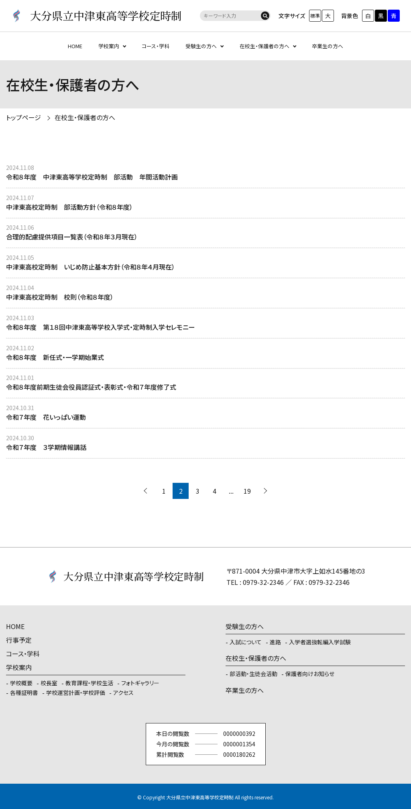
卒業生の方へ (327, 46)
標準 (315, 15)
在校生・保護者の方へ (264, 46)
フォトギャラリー (140, 683)
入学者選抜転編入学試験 (320, 642)
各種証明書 (24, 692)
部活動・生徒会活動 (253, 674)
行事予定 (19, 640)
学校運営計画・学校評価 (75, 692)
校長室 (49, 683)
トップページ (23, 117)
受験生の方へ (201, 46)
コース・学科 (155, 46)
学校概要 (21, 683)
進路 (275, 642)
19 (247, 491)
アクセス (123, 692)
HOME (75, 46)
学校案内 (108, 46)
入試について (246, 642)
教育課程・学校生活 (89, 683)
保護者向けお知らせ (309, 674)
